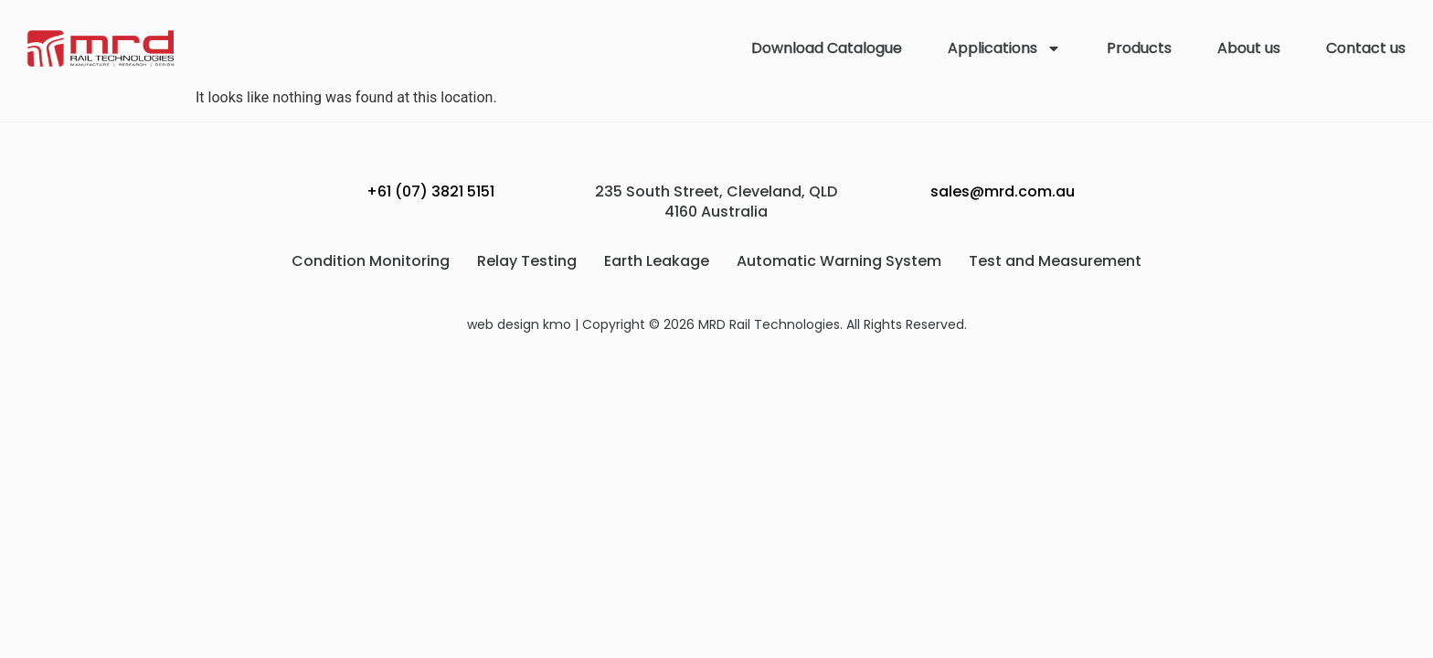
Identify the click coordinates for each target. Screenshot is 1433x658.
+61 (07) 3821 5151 (430, 191)
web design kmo (519, 324)
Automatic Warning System (839, 260)
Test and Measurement (1055, 260)
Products (1139, 47)
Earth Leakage (656, 260)
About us (1248, 47)
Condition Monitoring (371, 260)
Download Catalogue (826, 47)
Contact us (1366, 47)
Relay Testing (527, 260)
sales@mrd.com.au (1002, 191)
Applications (1004, 48)
